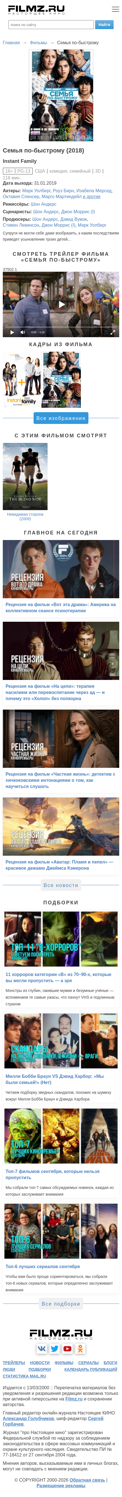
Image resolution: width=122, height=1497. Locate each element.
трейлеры (14, 1362)
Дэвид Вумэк (73, 219)
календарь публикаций (90, 1369)
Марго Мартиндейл (62, 196)
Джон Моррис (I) (78, 211)
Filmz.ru (74, 1399)
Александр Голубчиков (28, 1418)
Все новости (61, 885)
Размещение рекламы (61, 1485)
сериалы (88, 1362)
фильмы (64, 1362)
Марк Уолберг (36, 190)
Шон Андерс (43, 204)
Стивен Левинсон (21, 225)
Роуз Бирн (63, 190)
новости (40, 1362)
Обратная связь (87, 1480)
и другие (91, 196)
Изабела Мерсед (93, 190)
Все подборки (61, 1304)
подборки (40, 1369)
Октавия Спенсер (21, 196)
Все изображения (61, 418)
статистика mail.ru (24, 1376)
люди (9, 1369)
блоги (110, 1362)
